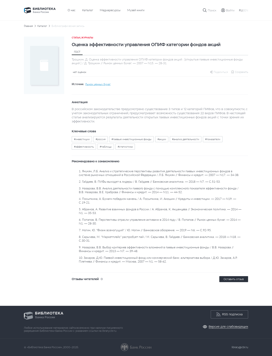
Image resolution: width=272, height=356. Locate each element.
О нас (71, 10)
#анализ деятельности (185, 139)
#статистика (125, 146)
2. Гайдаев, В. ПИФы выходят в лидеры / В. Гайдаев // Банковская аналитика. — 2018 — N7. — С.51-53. (149, 181)
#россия (101, 139)
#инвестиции (82, 139)
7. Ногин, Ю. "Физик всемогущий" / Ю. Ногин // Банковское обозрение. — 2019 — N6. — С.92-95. (145, 230)
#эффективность (84, 146)
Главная (28, 25)
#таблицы (106, 146)
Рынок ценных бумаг (98, 84)
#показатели (212, 139)
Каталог (87, 10)
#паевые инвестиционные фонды (132, 139)
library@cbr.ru (240, 347)
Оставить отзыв (234, 279)
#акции (161, 139)
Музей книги (135, 10)
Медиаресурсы (110, 10)
